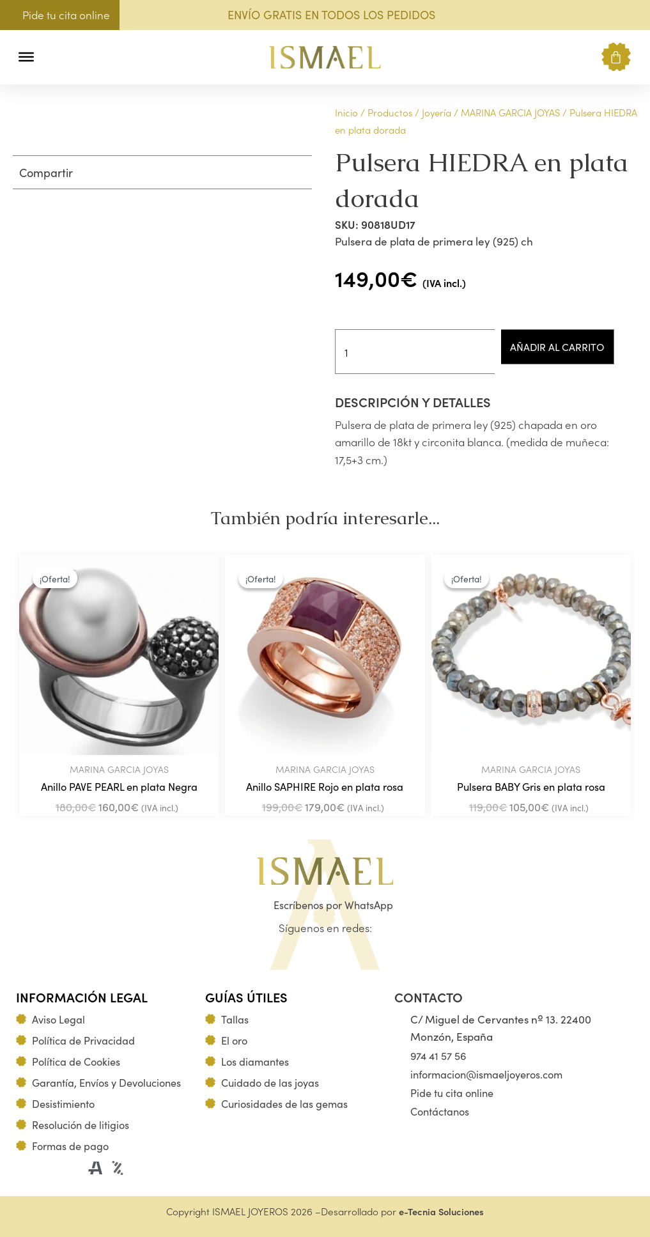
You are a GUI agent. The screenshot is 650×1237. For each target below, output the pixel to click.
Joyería (436, 112)
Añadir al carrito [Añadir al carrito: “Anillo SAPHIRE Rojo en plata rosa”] (387, 812)
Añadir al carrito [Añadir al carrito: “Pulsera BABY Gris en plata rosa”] (591, 812)
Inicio (346, 112)
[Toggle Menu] (26, 56)
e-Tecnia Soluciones (441, 1211)
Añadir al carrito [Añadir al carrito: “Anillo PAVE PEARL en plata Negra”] (181, 812)
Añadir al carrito (564, 346)
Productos (390, 112)
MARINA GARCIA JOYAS (510, 112)
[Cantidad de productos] (416, 351)
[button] (53, 57)
